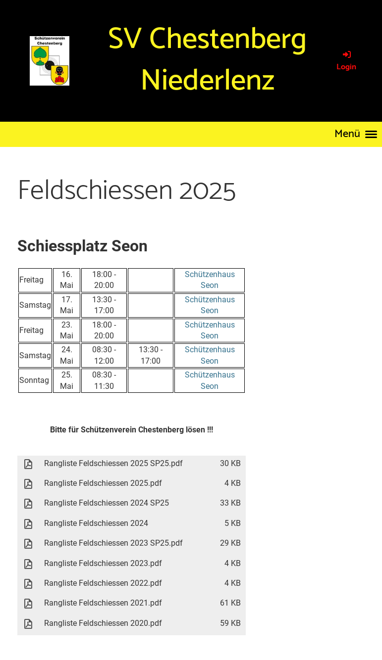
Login (346, 61)
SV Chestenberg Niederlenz (207, 60)
